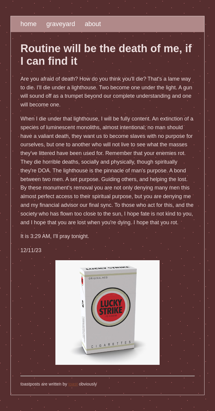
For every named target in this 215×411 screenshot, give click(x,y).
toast (73, 384)
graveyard (60, 24)
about (93, 24)
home (28, 24)
